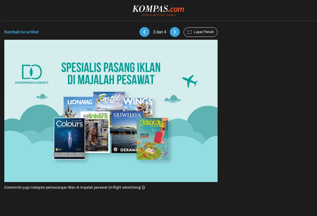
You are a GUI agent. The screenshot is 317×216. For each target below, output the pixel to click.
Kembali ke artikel (21, 32)
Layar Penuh (200, 32)
